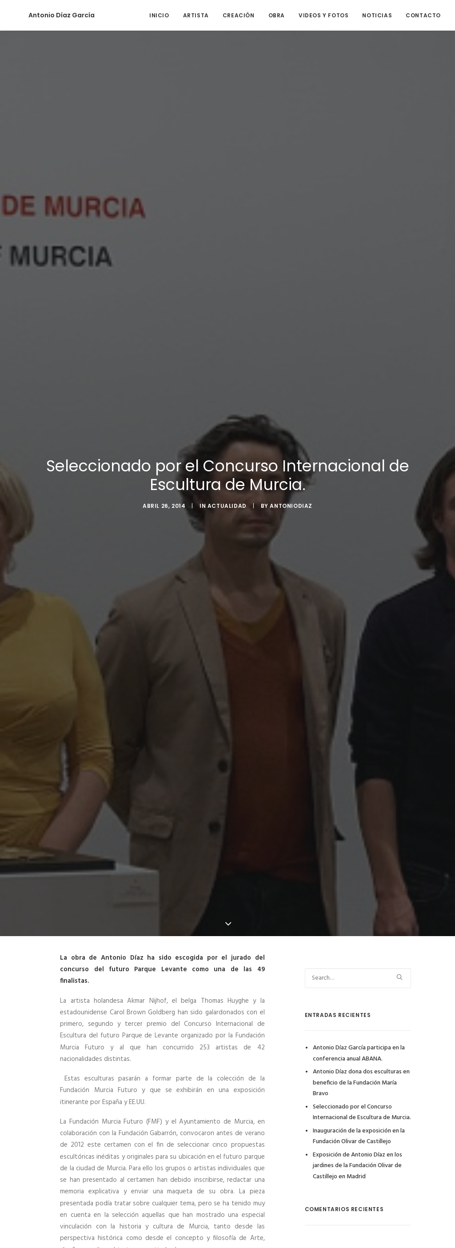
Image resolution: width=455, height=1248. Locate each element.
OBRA (276, 15)
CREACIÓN (239, 15)
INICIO (159, 15)
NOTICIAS (377, 15)
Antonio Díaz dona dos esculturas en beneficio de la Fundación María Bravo (361, 1077)
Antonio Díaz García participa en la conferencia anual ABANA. (359, 1048)
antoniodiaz (291, 503)
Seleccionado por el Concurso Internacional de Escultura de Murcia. (362, 1107)
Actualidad (227, 503)
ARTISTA (196, 15)
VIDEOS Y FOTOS (323, 15)
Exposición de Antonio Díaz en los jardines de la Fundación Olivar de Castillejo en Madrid (357, 1160)
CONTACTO (423, 15)
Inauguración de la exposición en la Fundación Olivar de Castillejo (359, 1131)
